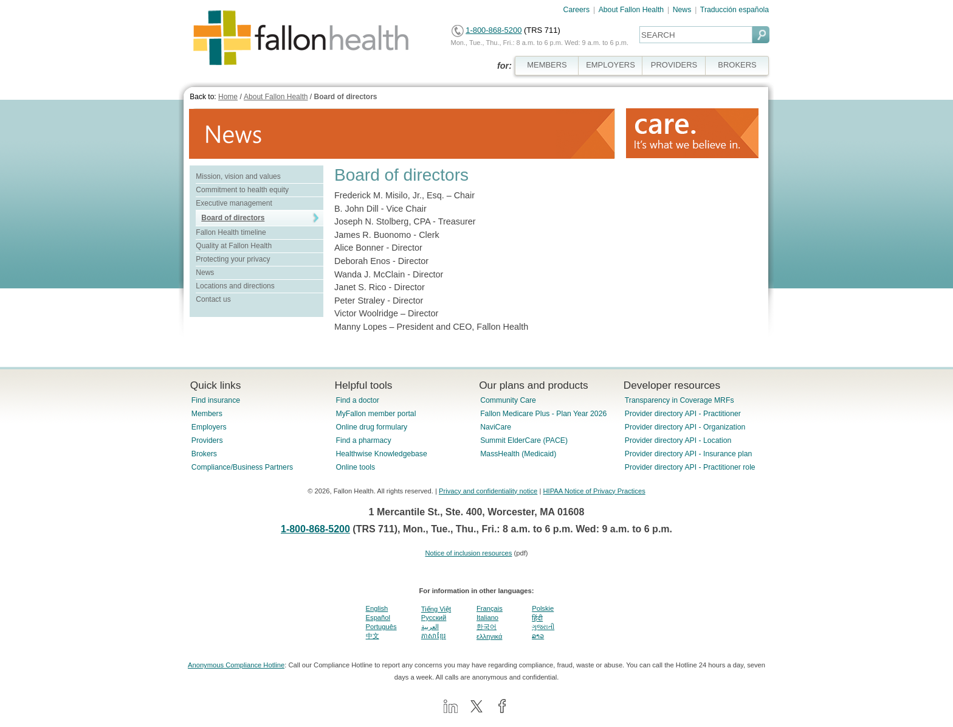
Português (381, 626)
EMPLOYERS (610, 64)
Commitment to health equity (242, 190)
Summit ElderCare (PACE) (524, 440)
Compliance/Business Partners (242, 467)
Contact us (213, 299)
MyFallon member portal (375, 413)
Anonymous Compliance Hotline (236, 665)
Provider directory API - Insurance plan (688, 454)
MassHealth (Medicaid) (518, 454)
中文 (372, 635)
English (377, 608)
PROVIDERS (674, 64)
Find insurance (215, 400)
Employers (209, 427)
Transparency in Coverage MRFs (679, 400)
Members (206, 413)
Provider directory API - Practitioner (683, 413)
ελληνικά (489, 636)
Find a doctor (357, 400)
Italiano (487, 617)
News (682, 9)
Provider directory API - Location (678, 440)
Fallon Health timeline (231, 232)
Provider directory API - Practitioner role (690, 467)
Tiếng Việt (436, 609)
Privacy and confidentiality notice (488, 491)
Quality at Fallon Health (234, 246)
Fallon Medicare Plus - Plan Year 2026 (543, 413)
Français (489, 608)
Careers (576, 9)
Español (378, 617)
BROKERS (737, 64)
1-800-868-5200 (493, 30)
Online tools (355, 467)
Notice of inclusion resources (468, 553)
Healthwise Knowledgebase (381, 454)
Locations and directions (235, 286)
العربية (430, 626)
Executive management (234, 203)
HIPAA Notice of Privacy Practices (594, 491)
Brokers (204, 454)
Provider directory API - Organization (685, 427)
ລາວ (538, 635)
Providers (207, 440)
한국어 (486, 626)
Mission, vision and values (238, 176)
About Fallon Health (631, 9)
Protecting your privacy (233, 259)
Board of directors (345, 96)
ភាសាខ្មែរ (433, 635)
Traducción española (734, 9)
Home (228, 96)
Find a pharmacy (363, 440)
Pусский (434, 617)
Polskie (543, 608)
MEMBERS (547, 64)
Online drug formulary (371, 427)
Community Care (508, 400)
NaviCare (495, 427)
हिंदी (537, 618)
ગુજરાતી (543, 626)
